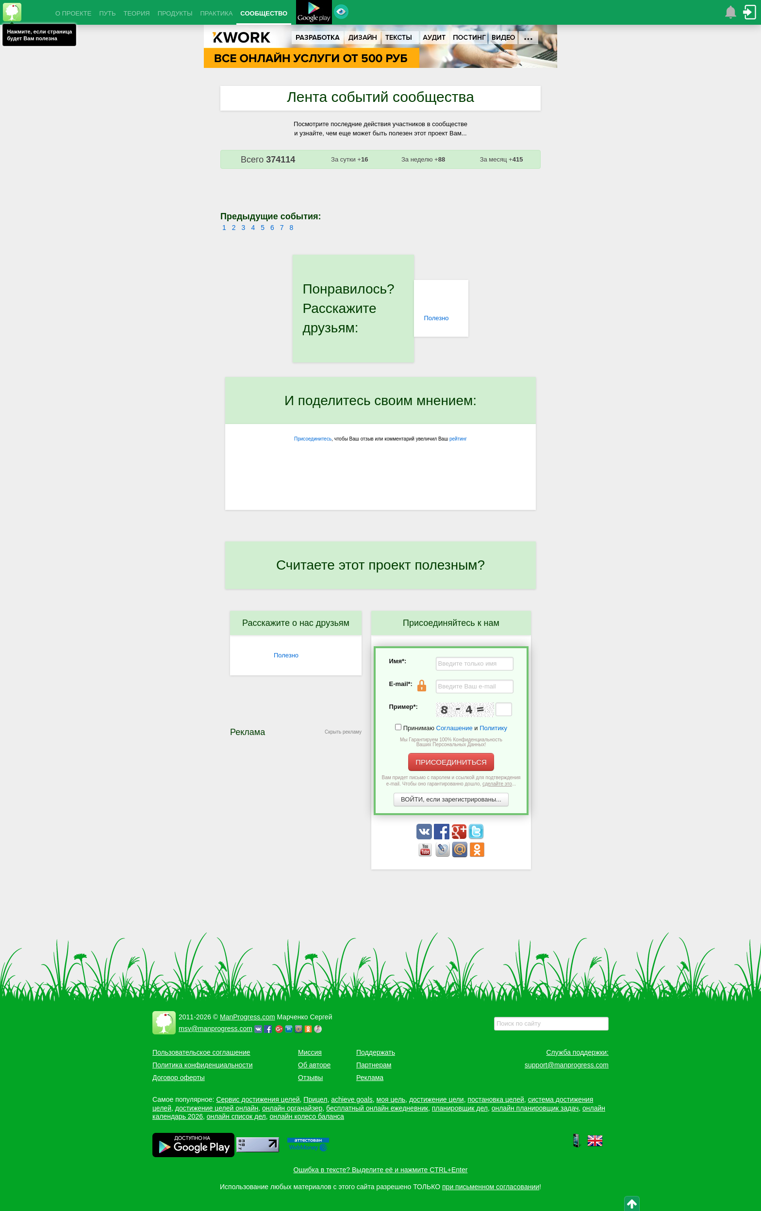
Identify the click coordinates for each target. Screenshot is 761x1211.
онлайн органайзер (292, 1108)
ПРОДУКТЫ (175, 13)
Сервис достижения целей (257, 1099)
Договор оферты (178, 1077)
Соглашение (454, 728)
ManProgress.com (247, 1017)
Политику (493, 728)
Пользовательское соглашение (201, 1052)
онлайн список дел (236, 1116)
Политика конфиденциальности (202, 1065)
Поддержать (375, 1052)
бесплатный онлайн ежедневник (377, 1108)
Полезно (436, 318)
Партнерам (373, 1065)
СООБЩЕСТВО (263, 13)
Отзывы (310, 1077)
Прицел (315, 1099)
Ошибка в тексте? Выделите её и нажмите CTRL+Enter (381, 1170)
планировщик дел (460, 1108)
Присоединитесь (312, 439)
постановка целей (495, 1099)
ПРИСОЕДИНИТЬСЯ (451, 762)
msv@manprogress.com (215, 1028)
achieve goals (352, 1099)
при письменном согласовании (490, 1187)
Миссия (310, 1052)
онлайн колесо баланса (306, 1116)
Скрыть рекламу (343, 732)
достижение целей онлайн (216, 1108)
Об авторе (314, 1065)
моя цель (391, 1099)
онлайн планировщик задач (535, 1108)
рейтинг (458, 439)
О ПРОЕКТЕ (73, 13)
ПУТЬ (107, 13)
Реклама (369, 1077)
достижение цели (436, 1099)
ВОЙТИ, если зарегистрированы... (451, 799)
